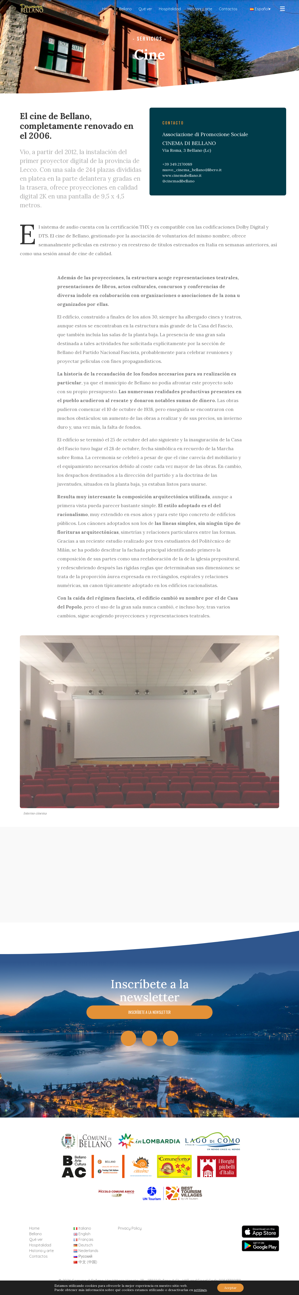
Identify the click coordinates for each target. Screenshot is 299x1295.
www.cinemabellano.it (182, 175)
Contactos (228, 9)
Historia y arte (200, 9)
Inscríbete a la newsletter (149, 1012)
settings (200, 1290)
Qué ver (145, 9)
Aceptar (230, 1288)
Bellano (125, 9)
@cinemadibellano (178, 181)
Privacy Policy (130, 1228)
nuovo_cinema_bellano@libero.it (192, 169)
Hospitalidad (170, 9)
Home (107, 9)
